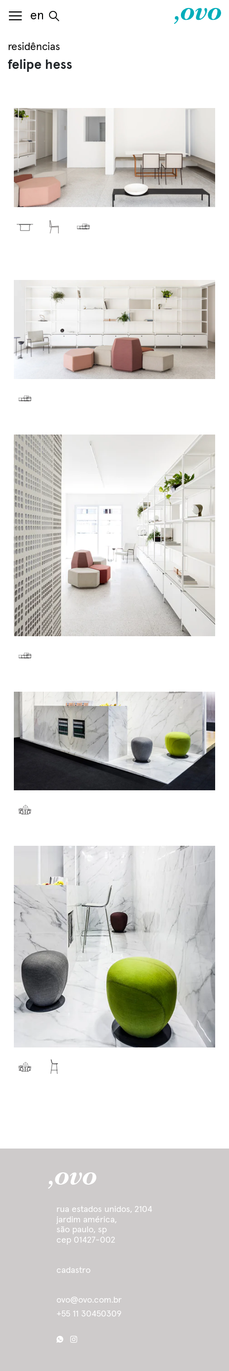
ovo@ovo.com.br (89, 1300)
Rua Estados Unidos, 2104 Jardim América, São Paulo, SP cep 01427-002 (104, 1225)
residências (34, 47)
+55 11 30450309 (89, 1314)
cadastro (73, 1270)
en (37, 15)
